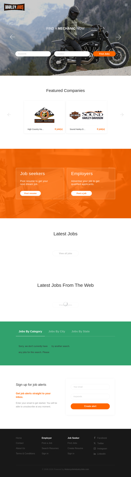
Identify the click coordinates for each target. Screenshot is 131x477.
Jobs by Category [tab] (30, 331)
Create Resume (75, 448)
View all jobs (65, 253)
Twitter (100, 443)
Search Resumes (50, 448)
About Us (20, 448)
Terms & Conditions (25, 453)
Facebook (102, 438)
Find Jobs (104, 54)
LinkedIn (101, 454)
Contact (19, 443)
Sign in (45, 453)
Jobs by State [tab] (80, 331)
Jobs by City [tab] (56, 331)
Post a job (81, 193)
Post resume (30, 193)
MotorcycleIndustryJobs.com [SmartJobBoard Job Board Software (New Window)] (77, 469)
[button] (10, 38)
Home (19, 438)
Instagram (102, 448)
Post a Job (47, 443)
